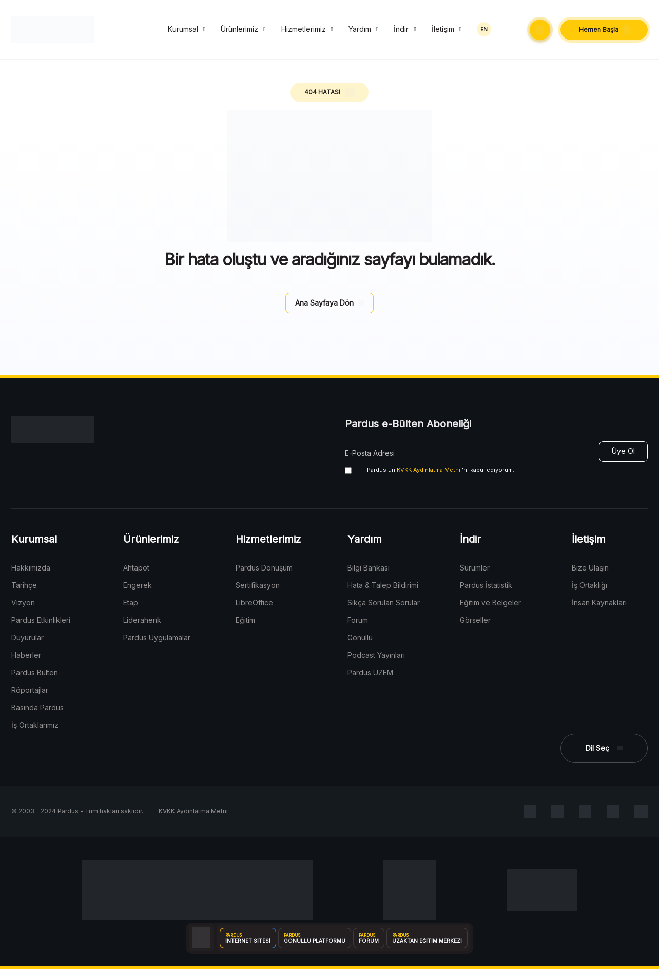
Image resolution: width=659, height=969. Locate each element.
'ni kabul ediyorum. (429, 470)
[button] (540, 30)
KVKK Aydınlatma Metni (428, 469)
